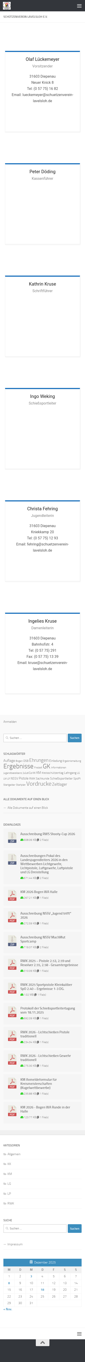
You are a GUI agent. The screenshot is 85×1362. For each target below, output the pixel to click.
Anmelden (10, 722)
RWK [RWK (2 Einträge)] (32, 778)
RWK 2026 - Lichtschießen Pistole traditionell (45, 1034)
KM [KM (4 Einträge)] (38, 773)
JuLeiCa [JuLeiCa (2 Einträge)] (27, 773)
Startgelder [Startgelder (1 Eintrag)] (9, 784)
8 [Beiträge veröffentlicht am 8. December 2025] (9, 1283)
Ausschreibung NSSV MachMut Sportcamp (42, 939)
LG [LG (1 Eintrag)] (78, 773)
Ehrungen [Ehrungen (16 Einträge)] (39, 760)
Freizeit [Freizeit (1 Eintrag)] (38, 767)
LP (9, 1194)
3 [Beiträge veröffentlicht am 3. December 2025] (31, 1276)
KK (9, 1164)
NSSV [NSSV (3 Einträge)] (14, 778)
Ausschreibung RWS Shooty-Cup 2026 (47, 834)
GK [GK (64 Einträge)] (46, 766)
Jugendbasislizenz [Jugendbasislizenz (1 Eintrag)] (12, 773)
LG (9, 1184)
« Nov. (7, 1309)
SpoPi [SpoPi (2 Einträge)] (77, 778)
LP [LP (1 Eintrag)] (8, 778)
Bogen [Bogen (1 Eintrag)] (19, 761)
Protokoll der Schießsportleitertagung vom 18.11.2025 (47, 1010)
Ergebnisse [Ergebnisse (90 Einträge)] (18, 766)
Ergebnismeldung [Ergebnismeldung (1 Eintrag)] (72, 761)
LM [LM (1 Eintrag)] (5, 778)
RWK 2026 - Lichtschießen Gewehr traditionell (45, 1058)
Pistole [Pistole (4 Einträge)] (24, 778)
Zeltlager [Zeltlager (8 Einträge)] (59, 784)
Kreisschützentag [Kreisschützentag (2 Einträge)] (52, 773)
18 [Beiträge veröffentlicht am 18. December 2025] (42, 1290)
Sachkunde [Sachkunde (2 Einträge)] (42, 778)
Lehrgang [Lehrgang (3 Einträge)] (70, 773)
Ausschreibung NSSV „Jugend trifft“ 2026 (45, 915)
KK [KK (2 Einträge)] (34, 773)
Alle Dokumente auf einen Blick (27, 808)
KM (9, 1174)
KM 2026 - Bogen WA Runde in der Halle (45, 1109)
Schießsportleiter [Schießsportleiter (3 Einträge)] (61, 778)
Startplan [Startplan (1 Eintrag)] (21, 784)
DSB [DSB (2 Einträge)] (26, 760)
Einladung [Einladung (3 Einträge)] (55, 761)
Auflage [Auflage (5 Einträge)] (9, 760)
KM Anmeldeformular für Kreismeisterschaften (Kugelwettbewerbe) (38, 1084)
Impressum (15, 1244)
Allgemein (13, 1154)
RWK (10, 1203)
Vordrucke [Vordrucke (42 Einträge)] (38, 783)
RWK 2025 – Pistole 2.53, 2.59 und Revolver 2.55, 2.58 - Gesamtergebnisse (49, 963)
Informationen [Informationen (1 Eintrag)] (58, 767)
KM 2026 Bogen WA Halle (39, 892)
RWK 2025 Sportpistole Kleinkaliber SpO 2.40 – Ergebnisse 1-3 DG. (46, 987)
